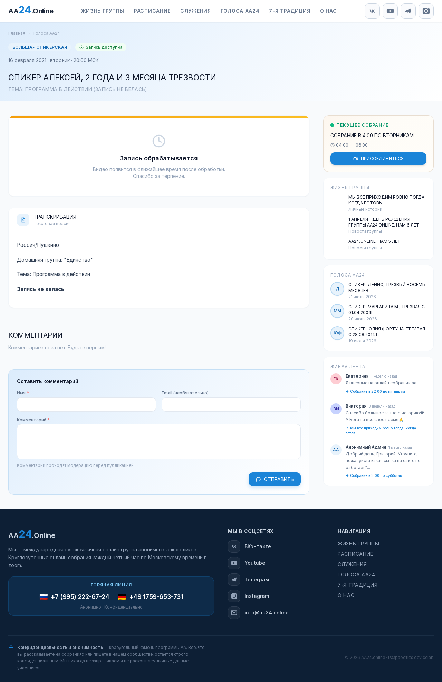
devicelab (424, 657)
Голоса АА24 (240, 11)
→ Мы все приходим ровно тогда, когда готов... (381, 430)
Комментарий (33, 419)
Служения (195, 11)
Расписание (152, 11)
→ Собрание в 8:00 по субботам (374, 475)
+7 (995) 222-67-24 (80, 596)
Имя (23, 392)
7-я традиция (289, 11)
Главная (16, 33)
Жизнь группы (102, 11)
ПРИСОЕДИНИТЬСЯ (378, 158)
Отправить (275, 479)
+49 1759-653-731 (156, 596)
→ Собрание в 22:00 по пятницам (375, 391)
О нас (328, 11)
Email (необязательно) (185, 392)
